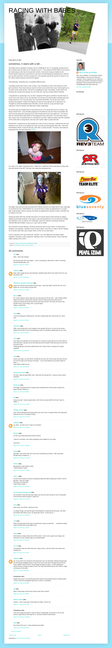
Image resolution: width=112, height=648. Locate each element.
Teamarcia (16, 326)
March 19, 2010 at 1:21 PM (21, 527)
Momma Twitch (18, 599)
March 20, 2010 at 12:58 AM (21, 617)
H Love (15, 546)
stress (26, 245)
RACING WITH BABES (42, 10)
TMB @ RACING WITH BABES (88, 72)
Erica (15, 338)
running (22, 245)
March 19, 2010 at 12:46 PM (21, 515)
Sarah (15, 451)
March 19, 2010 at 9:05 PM (21, 594)
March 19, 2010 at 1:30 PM (21, 540)
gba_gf (15, 295)
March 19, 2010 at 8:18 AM (21, 307)
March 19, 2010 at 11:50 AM (21, 470)
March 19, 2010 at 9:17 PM (21, 604)
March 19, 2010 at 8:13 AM (21, 290)
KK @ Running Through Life (22, 492)
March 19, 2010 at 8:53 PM (21, 583)
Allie (14, 356)
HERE (33, 129)
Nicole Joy (16, 385)
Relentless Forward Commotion (23, 283)
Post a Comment (16, 631)
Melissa (15, 464)
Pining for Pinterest (19, 372)
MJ (14, 397)
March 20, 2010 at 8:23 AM (21, 628)
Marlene (15, 433)
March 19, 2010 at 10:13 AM (21, 417)
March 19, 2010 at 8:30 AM (21, 320)
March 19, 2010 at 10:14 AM (21, 427)
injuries (18, 245)
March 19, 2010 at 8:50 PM (21, 570)
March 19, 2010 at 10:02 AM (21, 404)
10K (15, 245)
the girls (31, 245)
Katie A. (15, 476)
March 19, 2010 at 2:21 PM (21, 552)
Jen (14, 254)
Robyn (15, 533)
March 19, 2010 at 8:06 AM (21, 277)
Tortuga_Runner (18, 410)
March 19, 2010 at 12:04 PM (21, 486)
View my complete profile (83, 87)
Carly (15, 313)
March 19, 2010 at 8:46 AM (21, 333)
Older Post (66, 635)
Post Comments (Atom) (23, 638)
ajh (14, 589)
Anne (15, 505)
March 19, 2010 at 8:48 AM (21, 350)
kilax (14, 623)
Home (39, 635)
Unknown (16, 270)
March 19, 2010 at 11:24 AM (21, 458)
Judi (14, 521)
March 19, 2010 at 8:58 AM (21, 367)
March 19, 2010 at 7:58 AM (21, 265)
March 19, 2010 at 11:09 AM (21, 445)
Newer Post (12, 635)
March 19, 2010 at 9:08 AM (21, 392)
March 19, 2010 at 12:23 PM (21, 499)
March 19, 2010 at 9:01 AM (21, 379)
